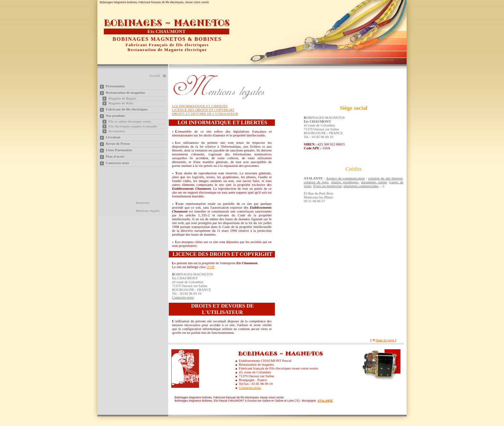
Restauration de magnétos (125, 92)
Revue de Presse (118, 143)
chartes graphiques (344, 182)
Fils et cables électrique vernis (129, 121)
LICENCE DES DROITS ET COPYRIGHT (203, 110)
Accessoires (116, 131)
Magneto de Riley (121, 103)
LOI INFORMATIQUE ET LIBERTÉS (200, 106)
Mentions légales (148, 211)
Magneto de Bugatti (122, 98)
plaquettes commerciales (360, 186)
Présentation (115, 86)
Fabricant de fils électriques (127, 109)
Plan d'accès (115, 156)
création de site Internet (385, 178)
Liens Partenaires (119, 150)
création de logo (316, 182)
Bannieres (143, 202)
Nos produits (115, 115)
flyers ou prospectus (327, 186)
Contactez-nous (117, 163)
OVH (210, 267)
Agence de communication (345, 178)
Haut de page (385, 340)
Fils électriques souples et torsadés (132, 126)
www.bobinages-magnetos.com (371, 60)
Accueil (154, 75)
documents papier (374, 182)
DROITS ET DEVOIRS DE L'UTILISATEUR (205, 114)
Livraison (113, 137)
